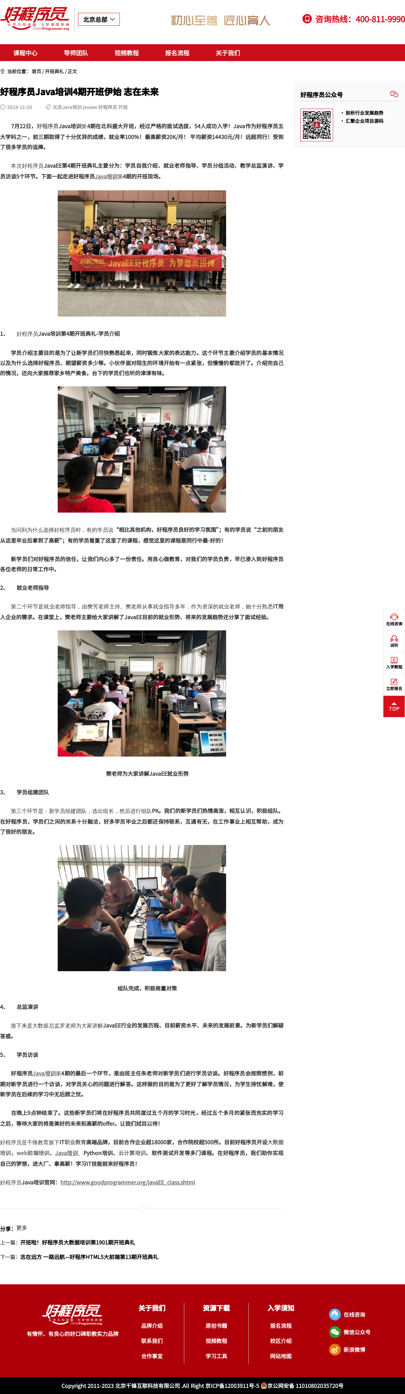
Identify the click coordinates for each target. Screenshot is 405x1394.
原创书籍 (216, 1325)
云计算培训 (132, 1153)
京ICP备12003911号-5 (233, 1386)
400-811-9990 (380, 19)
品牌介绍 (152, 1325)
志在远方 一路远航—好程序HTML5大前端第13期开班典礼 (89, 1257)
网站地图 (281, 1356)
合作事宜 (152, 1356)
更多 (21, 1228)
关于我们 (228, 52)
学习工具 (216, 1356)
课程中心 (25, 52)
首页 (36, 71)
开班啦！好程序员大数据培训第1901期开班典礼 (77, 1242)
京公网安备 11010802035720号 (302, 1385)
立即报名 (394, 684)
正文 (72, 71)
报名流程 (177, 52)
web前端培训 (33, 1153)
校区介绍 (281, 1341)
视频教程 (126, 52)
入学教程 (394, 663)
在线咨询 (394, 619)
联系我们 (152, 1341)
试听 (394, 641)
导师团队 (76, 52)
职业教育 (75, 1142)
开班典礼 (54, 71)
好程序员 (48, 126)
